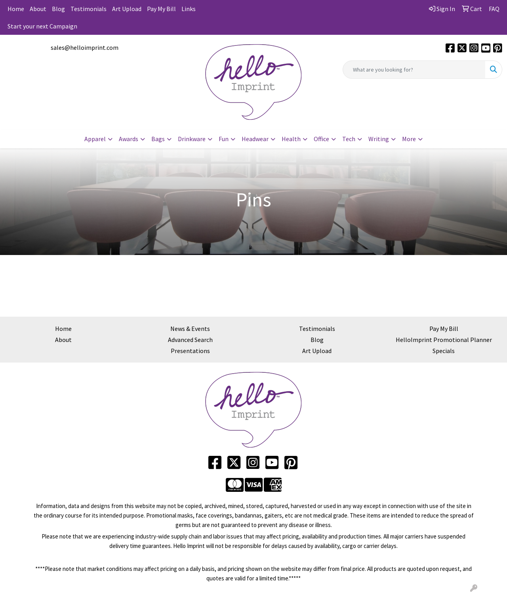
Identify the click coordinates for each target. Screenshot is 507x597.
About (38, 9)
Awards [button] (128, 139)
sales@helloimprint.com (84, 47)
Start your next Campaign (42, 26)
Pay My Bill (161, 9)
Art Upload (126, 9)
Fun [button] (224, 139)
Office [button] (321, 139)
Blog (58, 9)
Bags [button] (158, 139)
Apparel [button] (95, 139)
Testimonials (89, 9)
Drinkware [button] (192, 139)
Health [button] (291, 139)
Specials (444, 351)
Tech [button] (348, 139)
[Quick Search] (414, 69)
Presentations (190, 351)
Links (188, 9)
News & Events (190, 329)
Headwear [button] (255, 139)
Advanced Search (190, 340)
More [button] (409, 139)
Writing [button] (378, 139)
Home (16, 9)
